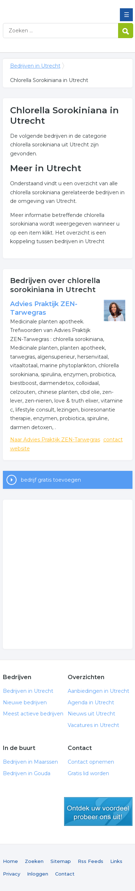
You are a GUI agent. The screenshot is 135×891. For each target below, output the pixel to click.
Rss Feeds (90, 861)
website (20, 448)
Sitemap (60, 861)
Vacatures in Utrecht (93, 725)
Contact (65, 874)
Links (116, 861)
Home (10, 861)
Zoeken (34, 861)
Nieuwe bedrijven (25, 702)
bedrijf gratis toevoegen (51, 480)
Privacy (11, 874)
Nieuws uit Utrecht (91, 713)
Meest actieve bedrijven (33, 713)
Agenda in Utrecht (91, 702)
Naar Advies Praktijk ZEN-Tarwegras (55, 439)
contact (113, 439)
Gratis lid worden (88, 773)
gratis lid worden (98, 811)
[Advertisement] (67, 574)
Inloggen (37, 874)
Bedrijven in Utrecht (55, 8)
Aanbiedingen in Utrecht (98, 691)
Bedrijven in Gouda (26, 773)
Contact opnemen (91, 762)
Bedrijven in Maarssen (30, 762)
